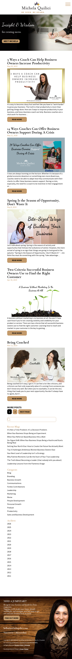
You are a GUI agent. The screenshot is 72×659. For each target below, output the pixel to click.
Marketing (11, 493)
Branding (11, 476)
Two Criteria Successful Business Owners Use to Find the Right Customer (30, 273)
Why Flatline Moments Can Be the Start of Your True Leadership (33, 456)
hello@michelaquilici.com (16, 628)
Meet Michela (11, 41)
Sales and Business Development (20, 514)
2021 (9, 541)
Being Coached (18, 342)
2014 (9, 565)
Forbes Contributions (16, 486)
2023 (9, 534)
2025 (9, 527)
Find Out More (12, 618)
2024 (9, 530)
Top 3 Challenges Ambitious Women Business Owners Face (31, 449)
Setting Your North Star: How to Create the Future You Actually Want (35, 446)
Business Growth (14, 480)
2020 (9, 544)
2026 (9, 523)
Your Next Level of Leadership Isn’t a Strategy (25, 453)
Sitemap (27, 645)
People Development (16, 500)
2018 (9, 551)
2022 (9, 538)
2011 (9, 576)
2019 (9, 548)
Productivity (12, 511)
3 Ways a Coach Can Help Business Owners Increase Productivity (32, 61)
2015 (9, 562)
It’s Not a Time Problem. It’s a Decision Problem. (27, 430)
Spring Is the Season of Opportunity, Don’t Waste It (33, 202)
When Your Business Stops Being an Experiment (26, 433)
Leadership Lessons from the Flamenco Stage (26, 463)
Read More (17, 119)
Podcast (10, 507)
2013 (9, 569)
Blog (9, 473)
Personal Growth (14, 504)
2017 (9, 555)
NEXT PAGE (25, 412)
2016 (9, 558)
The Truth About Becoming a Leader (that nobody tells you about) (34, 460)
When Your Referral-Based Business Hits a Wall (26, 437)
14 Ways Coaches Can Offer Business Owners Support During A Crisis (33, 130)
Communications (14, 483)
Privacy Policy (19, 645)
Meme (9, 497)
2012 (9, 572)
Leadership (11, 490)
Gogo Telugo (24, 649)
